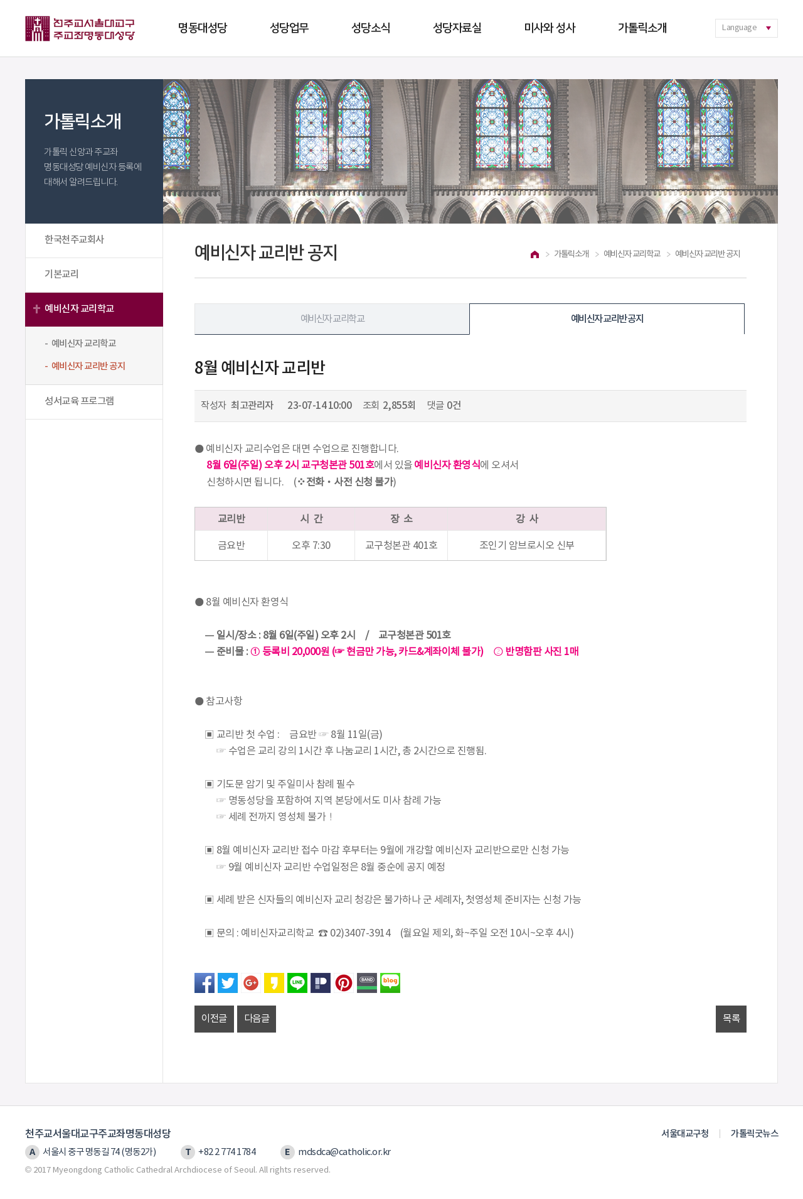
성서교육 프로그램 (79, 401)
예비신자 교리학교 (79, 309)
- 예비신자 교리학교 (80, 344)
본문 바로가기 (0, 0)
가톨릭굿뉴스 (754, 1134)
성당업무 (289, 28)
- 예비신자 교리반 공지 (85, 366)
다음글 (257, 1018)
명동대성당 (202, 28)
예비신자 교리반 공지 (607, 319)
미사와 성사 (549, 28)
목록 (731, 1018)
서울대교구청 (684, 1134)
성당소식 (370, 28)
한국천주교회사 (74, 240)
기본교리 (61, 274)
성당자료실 (457, 28)
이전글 (214, 1018)
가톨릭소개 (642, 28)
